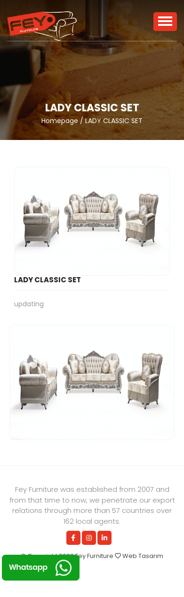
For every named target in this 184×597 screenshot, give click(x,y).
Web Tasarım (142, 555)
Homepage (59, 120)
